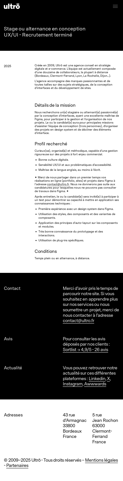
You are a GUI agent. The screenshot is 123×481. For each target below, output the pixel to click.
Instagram (72, 383)
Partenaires (17, 465)
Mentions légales (101, 460)
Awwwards (95, 383)
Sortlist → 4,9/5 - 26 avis (85, 349)
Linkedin (97, 378)
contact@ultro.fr (58, 184)
